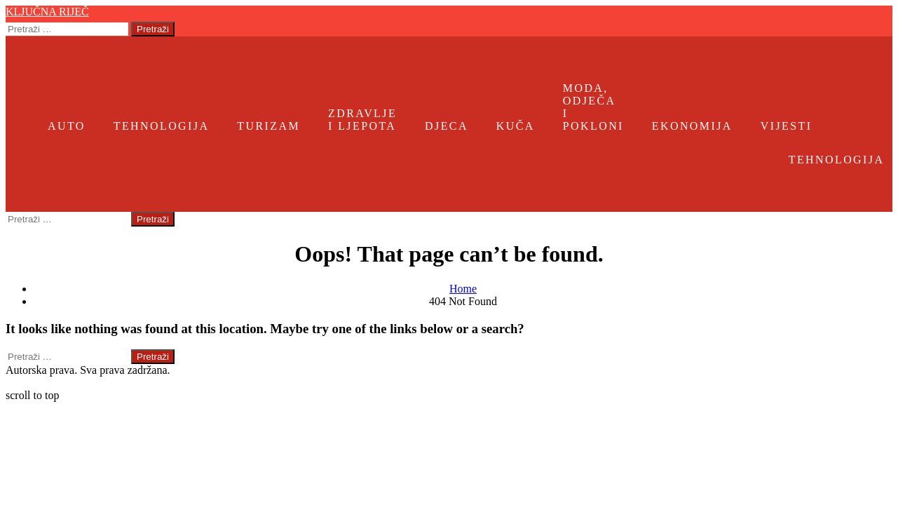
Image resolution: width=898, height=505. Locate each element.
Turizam (268, 126)
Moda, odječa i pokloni (593, 107)
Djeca (446, 126)
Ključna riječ (47, 12)
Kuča (515, 126)
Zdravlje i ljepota (362, 119)
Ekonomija (692, 126)
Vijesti (786, 126)
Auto (67, 126)
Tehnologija (162, 126)
